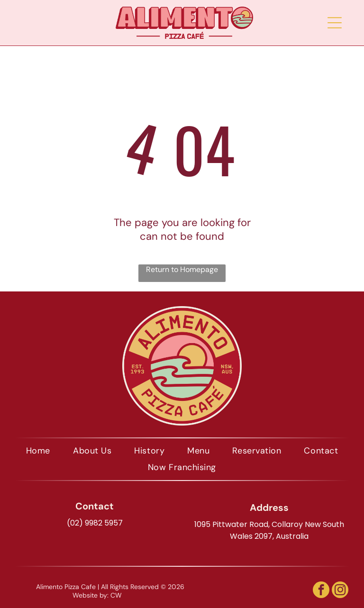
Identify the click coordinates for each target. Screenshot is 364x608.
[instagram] (340, 590)
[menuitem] (38, 451)
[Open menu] (335, 23)
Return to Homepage (182, 269)
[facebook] (321, 590)
